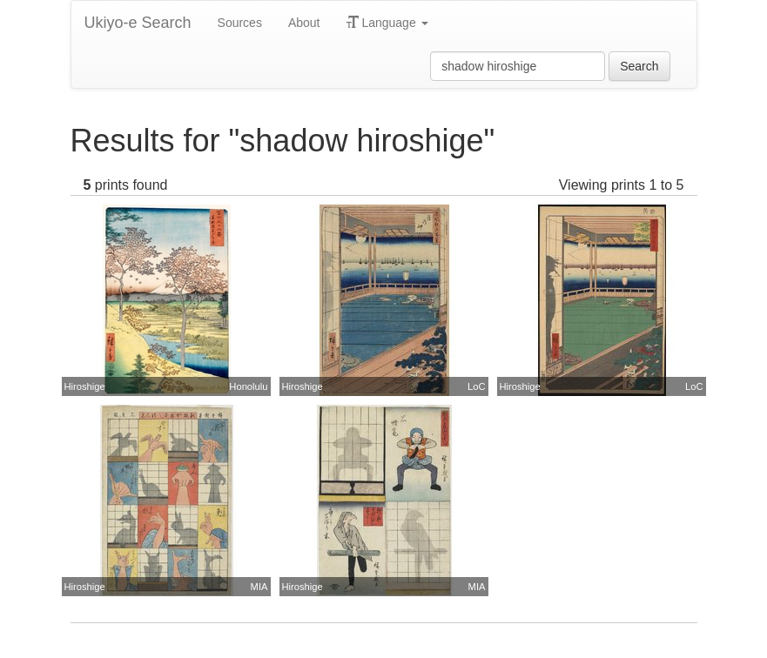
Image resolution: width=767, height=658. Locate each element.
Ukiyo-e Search (138, 22)
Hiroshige (84, 386)
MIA (259, 586)
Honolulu (248, 386)
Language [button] (387, 23)
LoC (477, 386)
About (304, 23)
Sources (240, 23)
